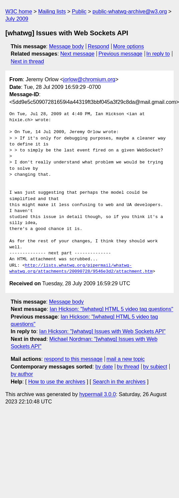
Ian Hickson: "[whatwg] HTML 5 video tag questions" (111, 309)
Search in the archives (119, 381)
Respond (98, 46)
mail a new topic (126, 359)
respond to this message (73, 359)
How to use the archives (56, 381)
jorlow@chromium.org (89, 79)
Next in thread (27, 61)
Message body (66, 46)
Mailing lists (52, 11)
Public (79, 11)
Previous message (121, 54)
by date (104, 367)
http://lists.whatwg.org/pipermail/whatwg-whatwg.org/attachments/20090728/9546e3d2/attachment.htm (81, 269)
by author (22, 374)
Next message (77, 54)
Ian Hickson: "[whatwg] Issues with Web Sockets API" (102, 331)
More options (128, 46)
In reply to (158, 54)
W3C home (18, 11)
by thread (128, 367)
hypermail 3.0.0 (97, 394)
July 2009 (16, 19)
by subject (155, 367)
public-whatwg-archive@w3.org (130, 11)
